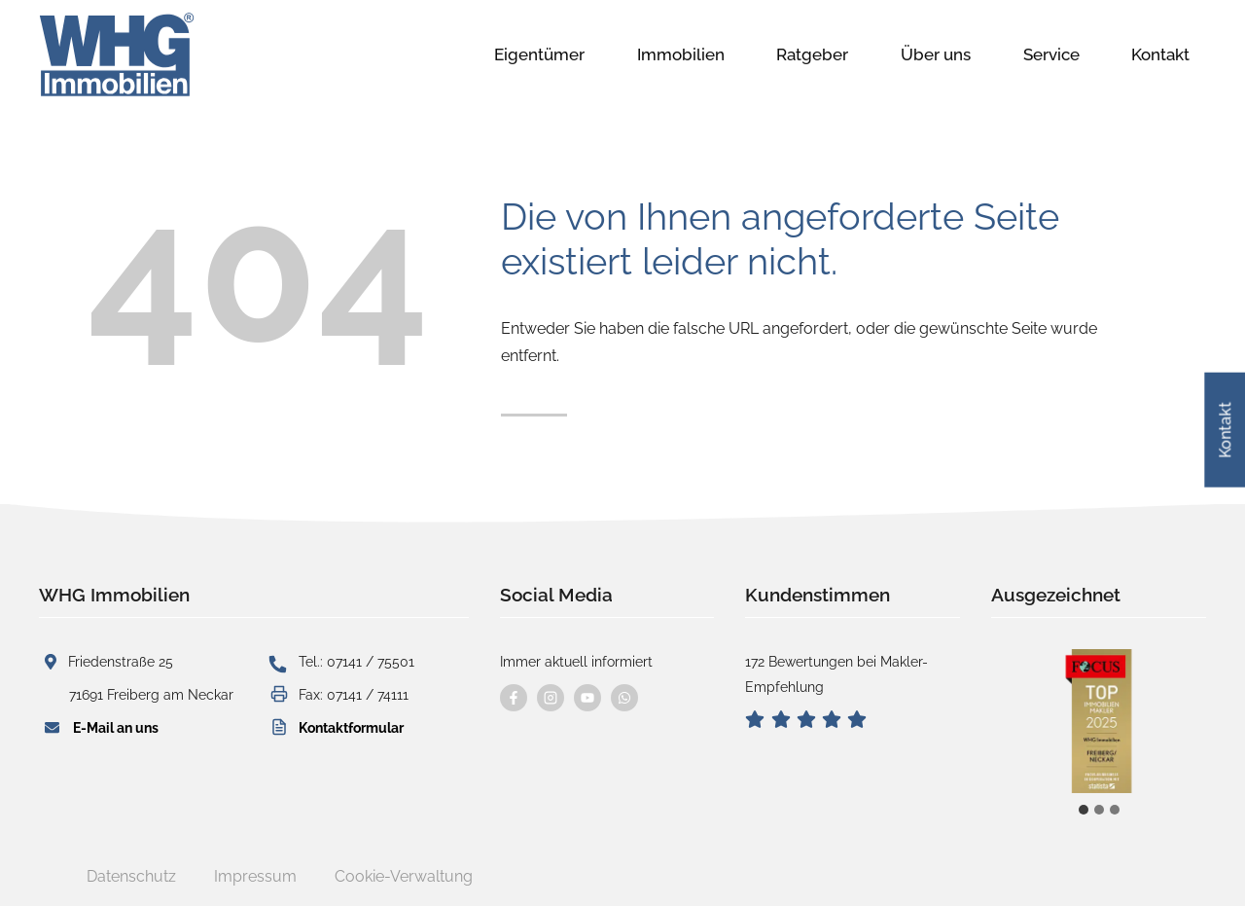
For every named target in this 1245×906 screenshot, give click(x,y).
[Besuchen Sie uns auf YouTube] (587, 697)
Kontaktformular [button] (351, 727)
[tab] (1083, 810)
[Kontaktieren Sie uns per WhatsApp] (624, 697)
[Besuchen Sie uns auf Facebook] (513, 697)
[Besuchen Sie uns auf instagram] (550, 697)
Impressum (255, 876)
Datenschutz (131, 876)
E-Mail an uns (116, 727)
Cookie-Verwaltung (404, 876)
